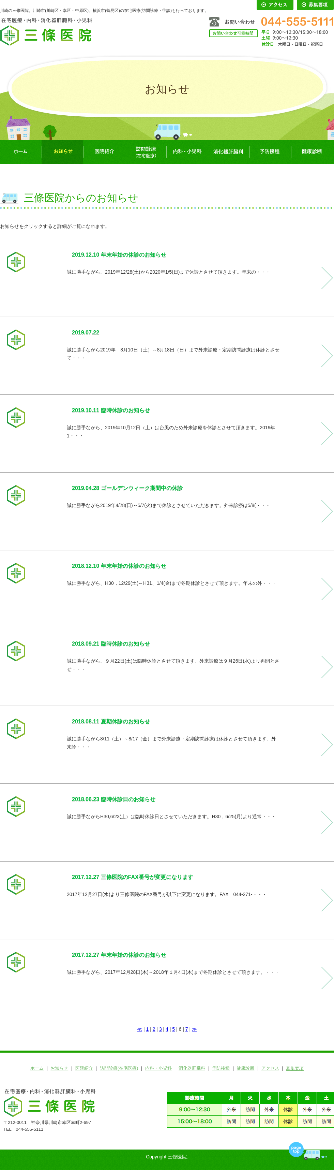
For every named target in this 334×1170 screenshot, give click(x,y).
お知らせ (62, 152)
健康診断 (312, 152)
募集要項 (295, 1068)
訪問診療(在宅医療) (145, 152)
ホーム (21, 152)
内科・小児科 (187, 152)
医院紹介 (104, 152)
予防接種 (270, 152)
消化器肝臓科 (228, 152)
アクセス (270, 1068)
